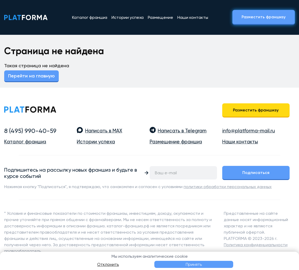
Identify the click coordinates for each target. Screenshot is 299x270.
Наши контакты (192, 17)
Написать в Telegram (182, 131)
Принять (194, 264)
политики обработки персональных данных (228, 186)
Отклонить (108, 264)
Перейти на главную (31, 76)
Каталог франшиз (89, 17)
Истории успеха (128, 17)
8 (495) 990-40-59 (30, 130)
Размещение (160, 17)
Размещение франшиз (176, 142)
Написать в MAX (103, 131)
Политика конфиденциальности (256, 244)
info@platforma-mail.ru (248, 131)
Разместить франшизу (264, 17)
